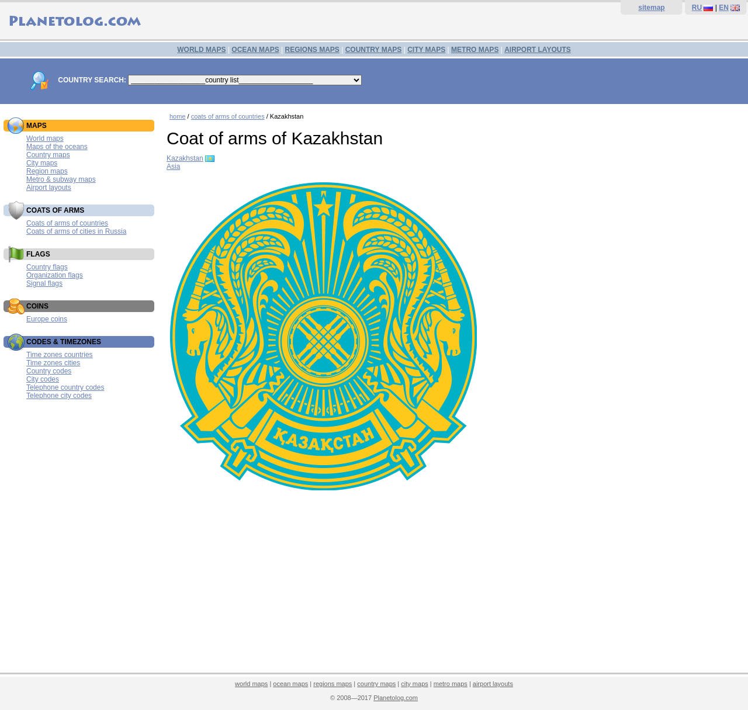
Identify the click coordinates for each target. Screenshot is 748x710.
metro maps (451, 683)
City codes (42, 379)
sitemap (651, 8)
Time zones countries (59, 355)
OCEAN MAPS (255, 50)
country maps (376, 683)
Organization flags (54, 275)
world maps (251, 683)
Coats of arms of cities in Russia (76, 231)
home (177, 116)
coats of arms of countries (228, 116)
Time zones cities (53, 363)
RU (697, 8)
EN (724, 8)
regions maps (332, 683)
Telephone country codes (65, 387)
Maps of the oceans (57, 147)
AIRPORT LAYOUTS (537, 50)
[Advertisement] (454, 584)
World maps (45, 138)
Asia (173, 166)
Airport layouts (48, 187)
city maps (414, 683)
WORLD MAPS (201, 50)
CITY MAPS (426, 50)
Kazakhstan (185, 158)
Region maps (47, 171)
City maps (41, 163)
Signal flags (44, 283)
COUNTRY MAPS (373, 50)
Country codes (48, 371)
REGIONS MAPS (312, 50)
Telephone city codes (59, 396)
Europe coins (46, 319)
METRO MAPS (474, 50)
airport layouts (493, 683)
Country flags (47, 267)
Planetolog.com (395, 697)
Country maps (48, 155)
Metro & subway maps (61, 179)
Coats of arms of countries (67, 223)
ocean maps (290, 683)
